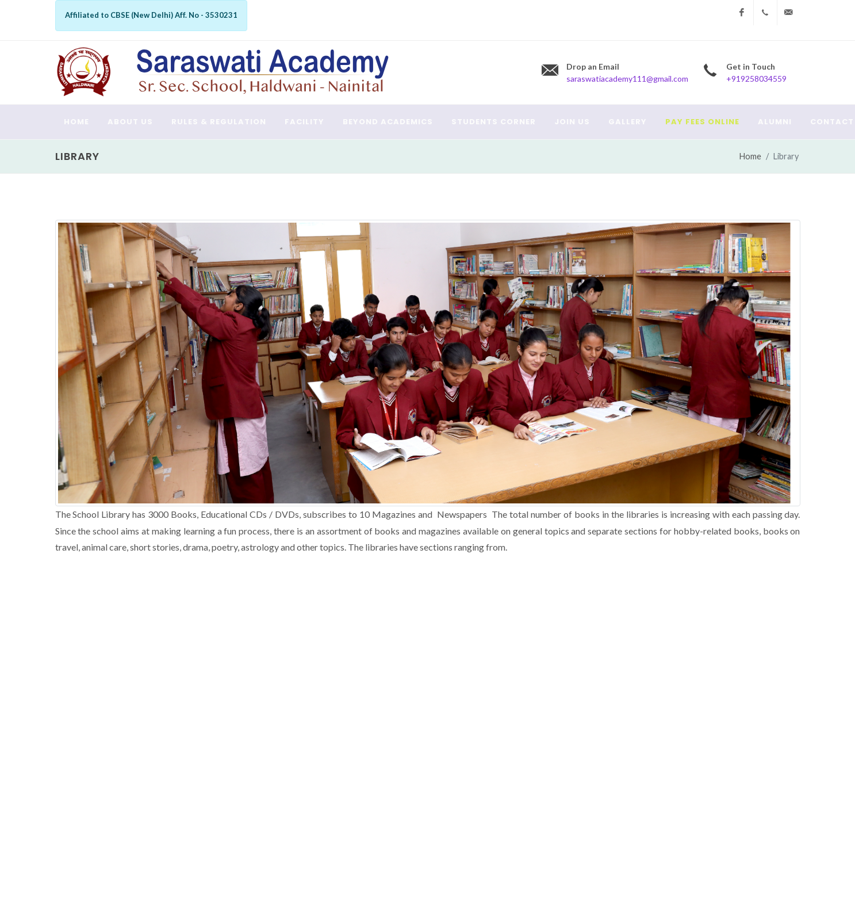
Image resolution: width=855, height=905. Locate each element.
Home (750, 156)
